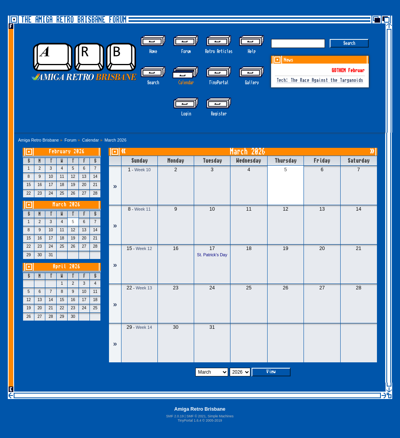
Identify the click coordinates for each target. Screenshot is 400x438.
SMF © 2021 (195, 416)
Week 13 (144, 287)
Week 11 (142, 209)
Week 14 (144, 327)
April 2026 (66, 266)
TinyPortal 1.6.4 (190, 420)
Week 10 (142, 169)
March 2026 (66, 204)
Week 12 (144, 248)
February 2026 (66, 151)
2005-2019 (214, 420)
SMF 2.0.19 (175, 416)
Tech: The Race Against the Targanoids (320, 80)
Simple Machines (220, 416)
